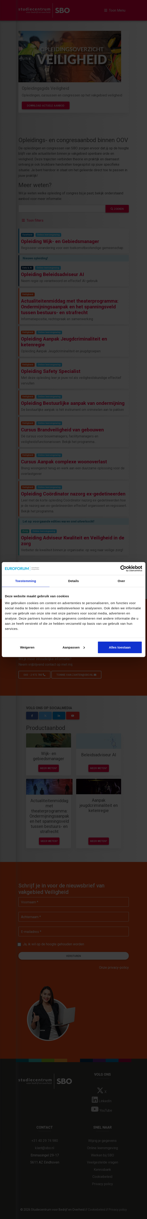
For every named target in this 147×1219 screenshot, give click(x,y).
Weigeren (27, 647)
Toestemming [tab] (25, 581)
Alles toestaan (120, 647)
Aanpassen (73, 647)
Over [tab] (121, 581)
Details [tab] (73, 581)
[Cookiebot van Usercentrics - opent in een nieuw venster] (123, 568)
